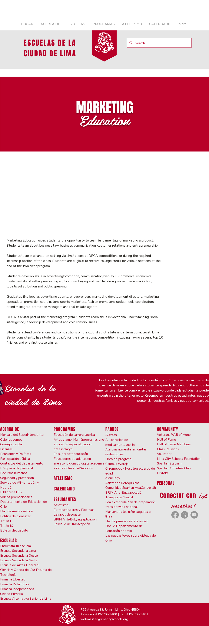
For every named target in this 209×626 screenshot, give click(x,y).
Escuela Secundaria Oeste (19, 555)
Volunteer (164, 454)
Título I (5, 521)
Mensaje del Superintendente (22, 435)
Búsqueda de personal (16, 468)
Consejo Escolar (11, 444)
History (162, 473)
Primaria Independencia (17, 589)
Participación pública (15, 459)
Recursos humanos (13, 473)
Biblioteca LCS (11, 492)
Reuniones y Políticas (15, 454)
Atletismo (61, 505)
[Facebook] (175, 515)
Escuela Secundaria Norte (18, 560)
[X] (184, 515)
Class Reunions (168, 449)
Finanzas (6, 449)
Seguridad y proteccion (17, 478)
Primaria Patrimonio (14, 584)
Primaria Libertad (12, 579)
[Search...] (158, 43)
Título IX (6, 526)
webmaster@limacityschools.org (104, 619)
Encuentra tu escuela (15, 546)
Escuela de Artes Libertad (19, 565)
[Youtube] (194, 515)
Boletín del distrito (14, 530)
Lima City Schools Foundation (178, 459)
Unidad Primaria (11, 594)
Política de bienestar (15, 516)
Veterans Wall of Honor (174, 435)
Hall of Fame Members (174, 444)
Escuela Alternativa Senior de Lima (25, 598)
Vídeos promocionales (16, 497)
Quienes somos (11, 439)
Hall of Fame (166, 439)
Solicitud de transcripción (72, 524)
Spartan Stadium (169, 463)
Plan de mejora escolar (16, 511)
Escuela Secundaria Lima (18, 551)
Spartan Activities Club (174, 468)
